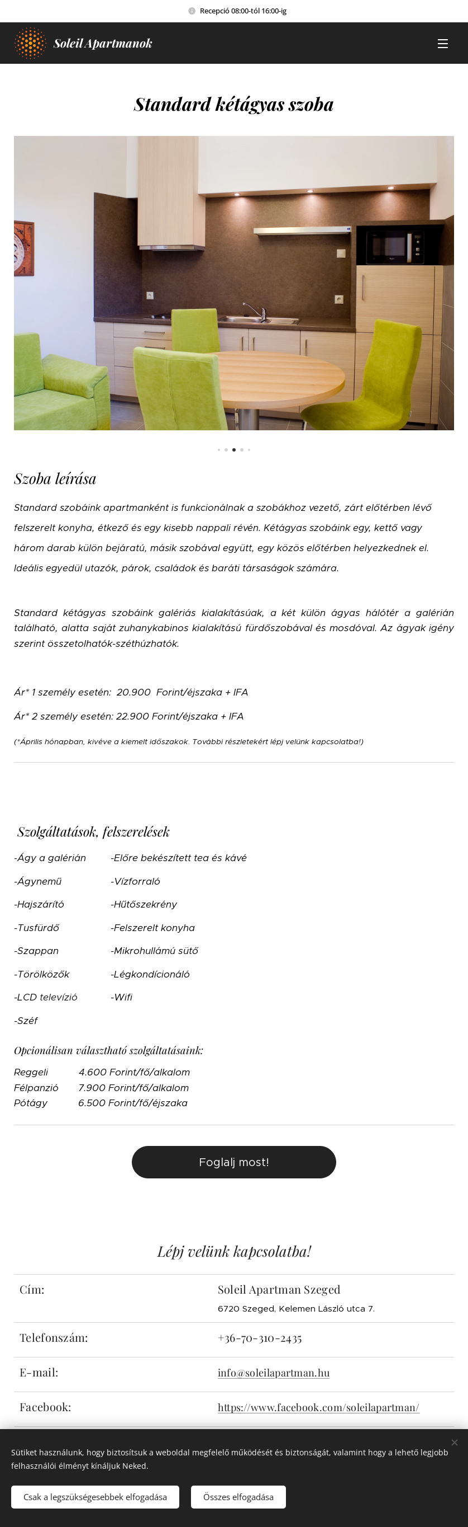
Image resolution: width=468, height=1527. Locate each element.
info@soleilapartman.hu (274, 1372)
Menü (443, 43)
